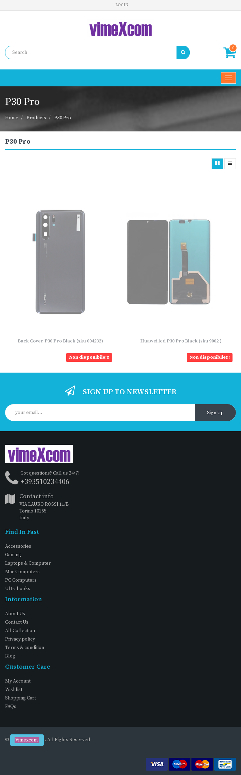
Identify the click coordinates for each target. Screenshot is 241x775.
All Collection (20, 631)
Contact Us (17, 622)
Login (121, 4)
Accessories (18, 546)
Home (11, 118)
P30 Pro (62, 118)
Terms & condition (24, 648)
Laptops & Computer (28, 563)
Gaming (13, 555)
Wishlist (13, 690)
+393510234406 (44, 481)
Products (36, 118)
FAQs (10, 707)
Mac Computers (22, 572)
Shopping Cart (20, 698)
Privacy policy (20, 639)
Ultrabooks (17, 589)
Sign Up (215, 413)
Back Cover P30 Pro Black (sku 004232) (60, 341)
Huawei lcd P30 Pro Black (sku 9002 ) (181, 341)
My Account (18, 681)
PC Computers (21, 580)
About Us (15, 614)
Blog (10, 656)
